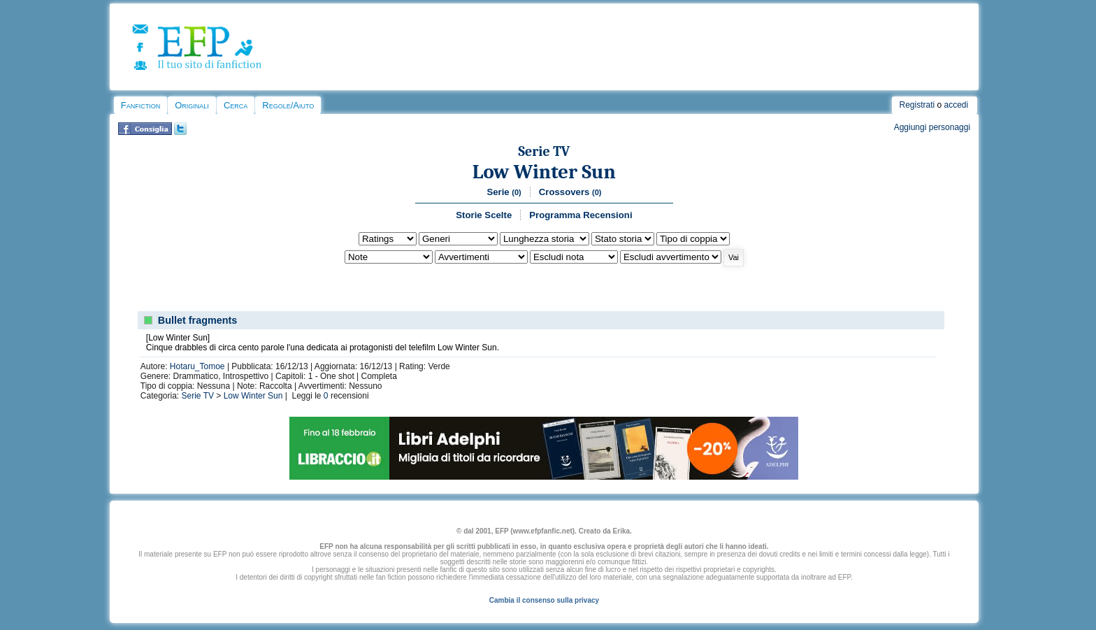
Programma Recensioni (580, 215)
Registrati (917, 105)
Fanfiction (140, 105)
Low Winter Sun (544, 171)
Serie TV (544, 151)
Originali (192, 105)
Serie (503, 192)
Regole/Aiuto (288, 105)
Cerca (235, 105)
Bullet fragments (198, 320)
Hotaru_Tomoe (197, 366)
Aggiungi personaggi (932, 127)
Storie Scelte (484, 215)
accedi (956, 105)
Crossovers (570, 192)
